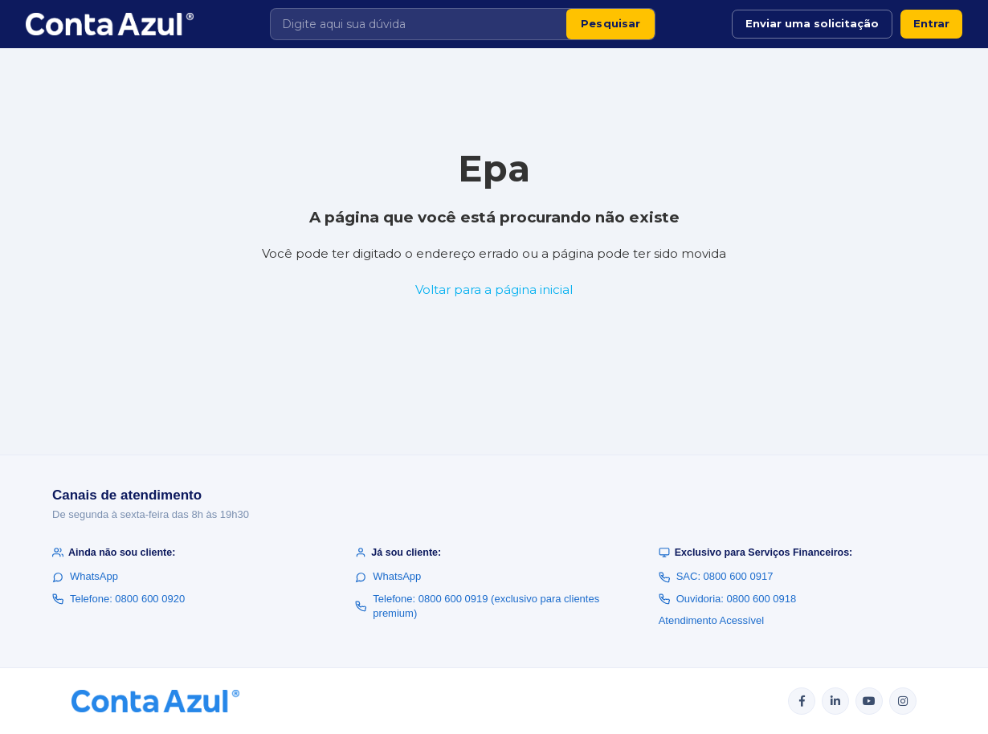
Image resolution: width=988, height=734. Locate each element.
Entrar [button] (931, 23)
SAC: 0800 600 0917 (716, 576)
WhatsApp (85, 576)
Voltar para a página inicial (494, 289)
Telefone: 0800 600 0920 (118, 599)
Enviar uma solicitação (812, 23)
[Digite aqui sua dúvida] (418, 24)
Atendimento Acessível (712, 620)
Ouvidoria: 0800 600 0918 (728, 599)
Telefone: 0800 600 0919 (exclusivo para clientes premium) (477, 606)
